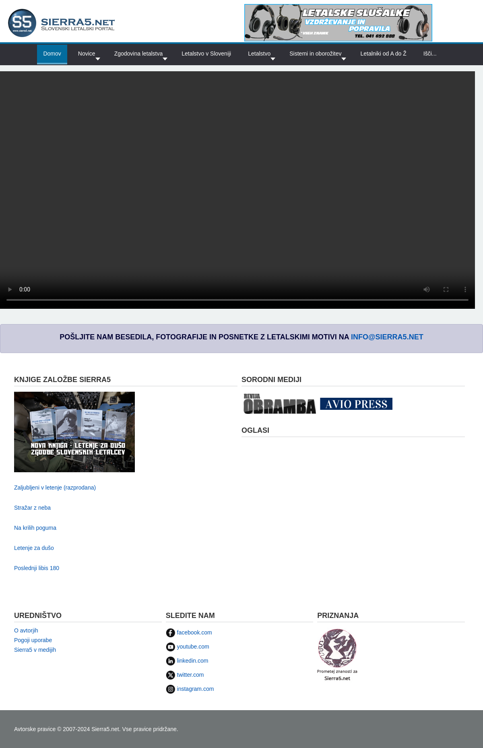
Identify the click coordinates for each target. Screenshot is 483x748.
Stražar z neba (32, 507)
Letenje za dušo (34, 548)
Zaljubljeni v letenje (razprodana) (55, 487)
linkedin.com (187, 660)
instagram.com (190, 689)
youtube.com (187, 646)
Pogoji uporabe (33, 640)
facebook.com (189, 632)
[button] (260, 54)
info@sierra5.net (387, 337)
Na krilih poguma (35, 528)
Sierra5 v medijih (35, 650)
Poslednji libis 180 (36, 568)
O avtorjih (26, 630)
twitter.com (185, 675)
